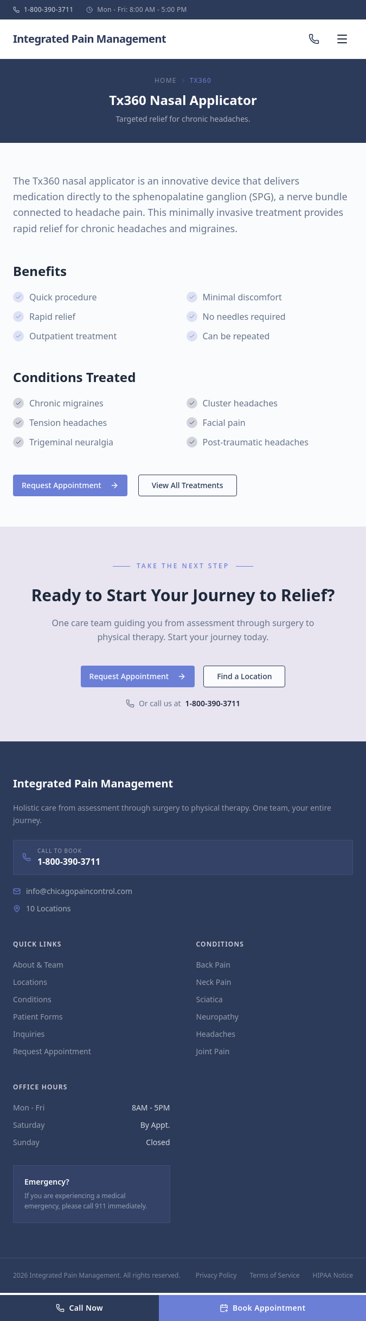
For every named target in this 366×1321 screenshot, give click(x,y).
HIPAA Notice (333, 1275)
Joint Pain (213, 1051)
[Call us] (314, 39)
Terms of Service (274, 1275)
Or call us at (183, 703)
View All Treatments (187, 485)
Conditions (32, 999)
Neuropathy (217, 1016)
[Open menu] (342, 39)
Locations (30, 982)
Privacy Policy (216, 1275)
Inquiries (28, 1034)
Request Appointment (70, 485)
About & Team (38, 964)
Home (166, 80)
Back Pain (213, 964)
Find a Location (244, 676)
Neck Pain (214, 982)
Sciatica (209, 999)
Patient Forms (38, 1016)
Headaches (216, 1034)
